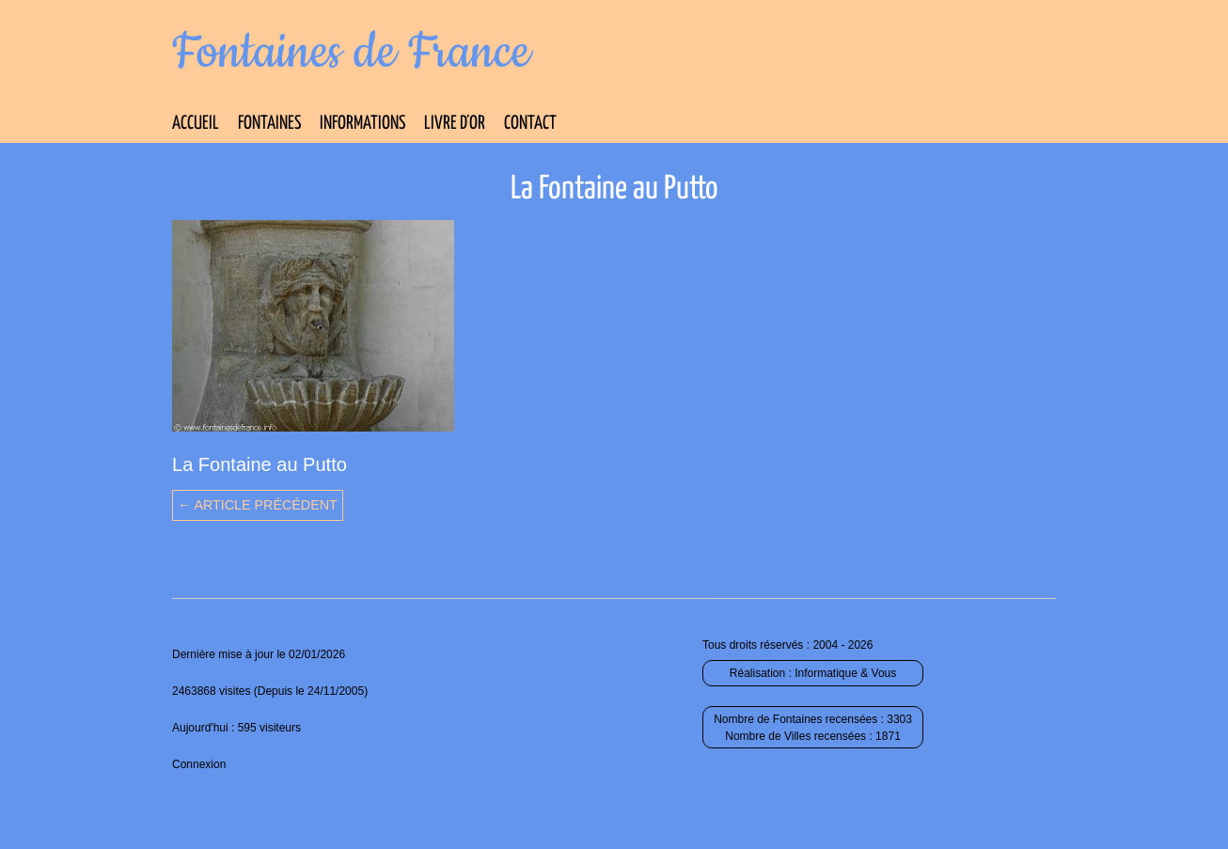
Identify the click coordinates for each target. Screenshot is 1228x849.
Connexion (199, 764)
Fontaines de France (351, 52)
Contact (530, 124)
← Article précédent (258, 504)
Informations (362, 124)
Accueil (195, 124)
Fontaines (269, 124)
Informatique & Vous (845, 673)
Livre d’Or (454, 124)
